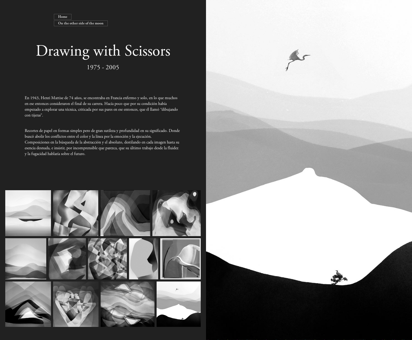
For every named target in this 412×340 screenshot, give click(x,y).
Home (62, 16)
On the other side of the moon (81, 23)
